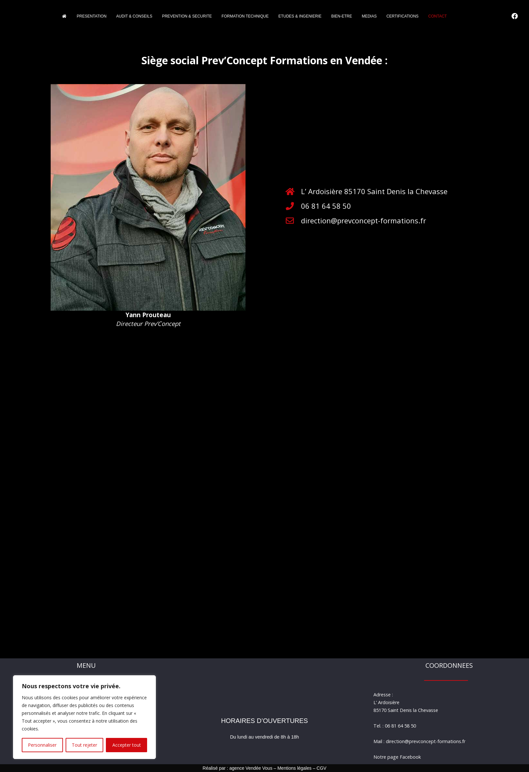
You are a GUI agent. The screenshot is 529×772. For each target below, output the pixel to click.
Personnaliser (42, 745)
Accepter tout (126, 745)
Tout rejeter (84, 745)
